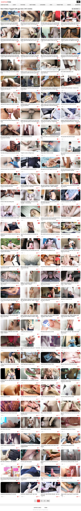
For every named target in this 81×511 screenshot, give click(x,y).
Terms (45, 507)
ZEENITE (69, 4)
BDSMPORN (77, 4)
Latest (14, 4)
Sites (51, 4)
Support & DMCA (37, 507)
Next (48, 500)
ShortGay (6, 2)
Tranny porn (60, 4)
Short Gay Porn (4, 4)
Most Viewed (32, 4)
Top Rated (22, 4)
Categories (42, 4)
